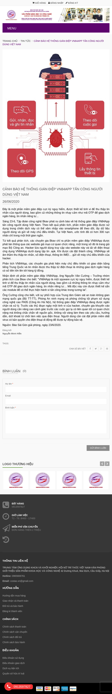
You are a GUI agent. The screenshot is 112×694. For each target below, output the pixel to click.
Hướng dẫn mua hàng (14, 595)
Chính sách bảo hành (14, 642)
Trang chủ (10, 40)
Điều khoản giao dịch (14, 663)
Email (8, 395)
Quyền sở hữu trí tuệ (13, 673)
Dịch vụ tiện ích (11, 668)
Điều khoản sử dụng (13, 658)
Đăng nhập (55, 3)
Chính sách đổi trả (12, 637)
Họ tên (8, 384)
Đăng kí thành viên (12, 611)
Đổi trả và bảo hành (13, 606)
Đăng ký (72, 3)
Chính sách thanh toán (14, 626)
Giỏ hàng (39, 3)
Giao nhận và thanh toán (15, 600)
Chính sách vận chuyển (15, 632)
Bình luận (9, 407)
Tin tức (25, 40)
